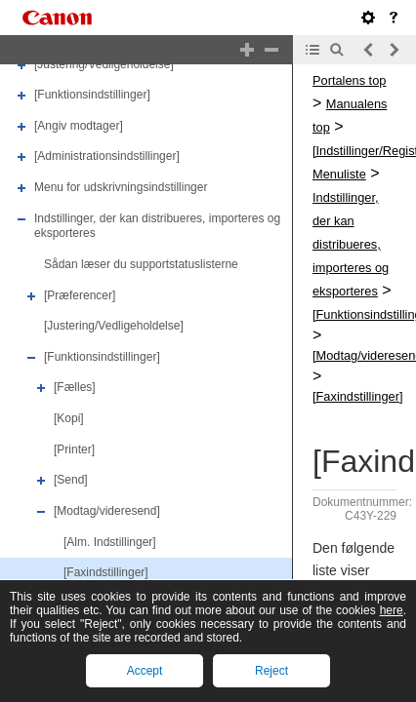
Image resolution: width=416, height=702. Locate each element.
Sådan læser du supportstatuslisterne (141, 264)
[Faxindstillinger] (105, 572)
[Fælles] (75, 388)
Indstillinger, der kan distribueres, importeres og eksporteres (350, 244)
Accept (145, 671)
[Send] (71, 480)
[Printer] (74, 449)
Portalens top (349, 80)
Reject (271, 671)
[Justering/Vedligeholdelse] (104, 64)
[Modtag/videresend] (107, 511)
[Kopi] (69, 418)
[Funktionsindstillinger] (92, 94)
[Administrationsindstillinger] (107, 157)
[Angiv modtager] (78, 126)
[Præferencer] (79, 295)
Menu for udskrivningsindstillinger (120, 187)
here (391, 610)
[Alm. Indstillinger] (109, 542)
